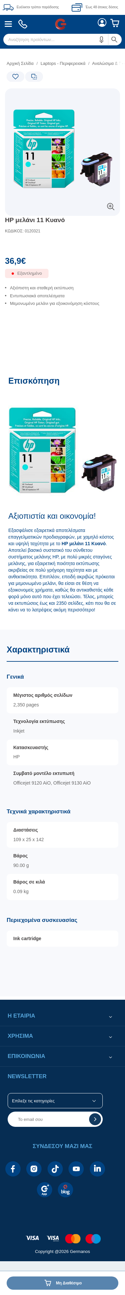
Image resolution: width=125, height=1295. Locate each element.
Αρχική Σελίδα (20, 63)
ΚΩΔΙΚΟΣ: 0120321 (22, 231)
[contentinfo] (62, 1235)
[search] (62, 39)
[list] (62, 301)
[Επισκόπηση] (62, 499)
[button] (101, 39)
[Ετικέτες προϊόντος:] (33, 96)
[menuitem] (8, 24)
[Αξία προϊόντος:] (62, 262)
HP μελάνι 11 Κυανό (35, 219)
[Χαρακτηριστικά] (62, 813)
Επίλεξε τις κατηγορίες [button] (33, 1100)
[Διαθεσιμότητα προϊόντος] (62, 277)
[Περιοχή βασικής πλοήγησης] (62, 24)
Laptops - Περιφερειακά (63, 63)
